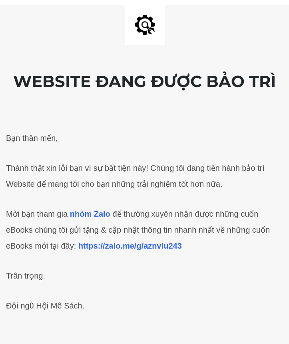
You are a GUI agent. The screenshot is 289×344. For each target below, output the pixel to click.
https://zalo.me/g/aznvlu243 (130, 245)
